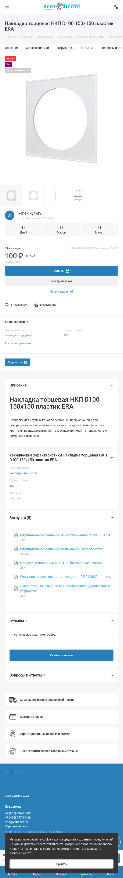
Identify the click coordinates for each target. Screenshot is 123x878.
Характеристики (37, 48)
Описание (11, 48)
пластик (15, 498)
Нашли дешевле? (61, 291)
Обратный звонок (16, 826)
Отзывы (88, 48)
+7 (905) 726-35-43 (18, 813)
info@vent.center (16, 822)
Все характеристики (18, 343)
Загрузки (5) (65, 48)
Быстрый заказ (61, 281)
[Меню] (7, 7)
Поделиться (17, 362)
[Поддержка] (116, 7)
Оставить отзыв (61, 655)
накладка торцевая (18, 335)
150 (66, 335)
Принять (61, 864)
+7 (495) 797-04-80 (18, 817)
